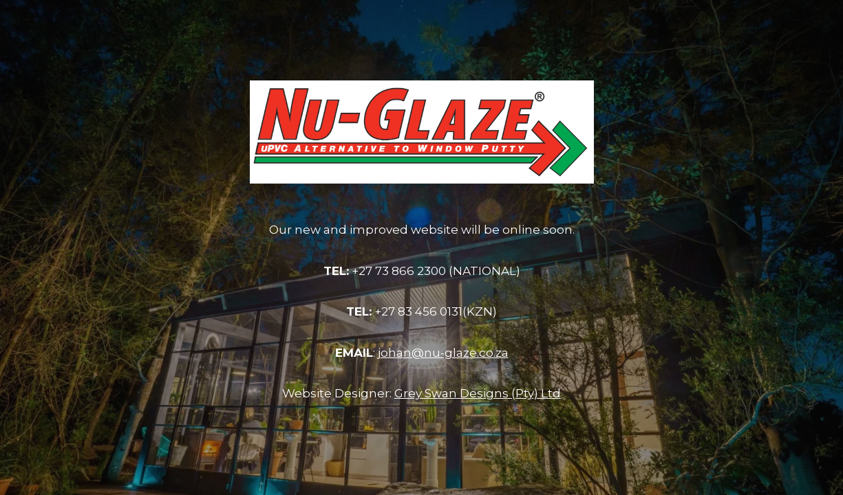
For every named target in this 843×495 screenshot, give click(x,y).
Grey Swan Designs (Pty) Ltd (477, 393)
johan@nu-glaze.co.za (443, 353)
